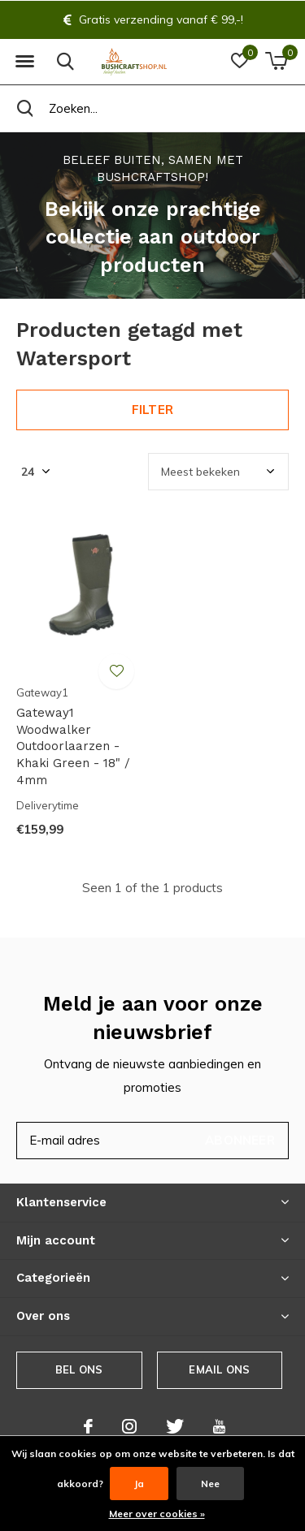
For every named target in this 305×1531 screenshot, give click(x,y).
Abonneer (240, 1140)
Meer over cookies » (157, 1513)
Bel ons (78, 1369)
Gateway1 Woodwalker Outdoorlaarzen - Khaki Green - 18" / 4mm (73, 746)
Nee (210, 1483)
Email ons (219, 1369)
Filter (152, 409)
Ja (139, 1483)
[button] (24, 61)
